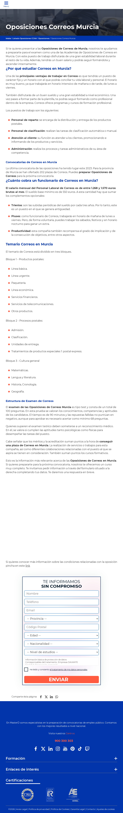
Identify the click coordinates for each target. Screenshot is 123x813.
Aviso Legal (21, 809)
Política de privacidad (39, 809)
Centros (70, 733)
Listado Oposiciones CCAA (24, 38)
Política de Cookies (60, 809)
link (27, 565)
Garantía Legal (78, 809)
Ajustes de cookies (106, 809)
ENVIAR (61, 680)
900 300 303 (64, 741)
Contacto (90, 809)
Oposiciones (44, 38)
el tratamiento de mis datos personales (68, 669)
